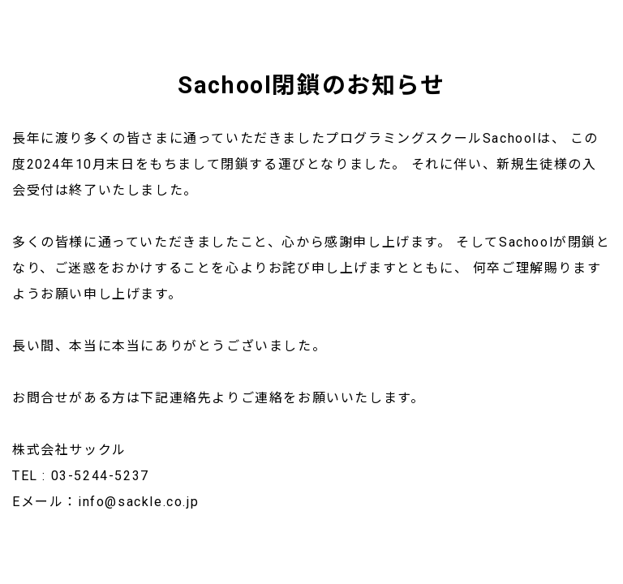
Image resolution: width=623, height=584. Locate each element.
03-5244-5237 (100, 475)
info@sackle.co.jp (138, 501)
